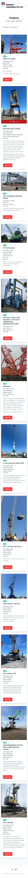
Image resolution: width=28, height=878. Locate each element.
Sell (5, 56)
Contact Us (8, 79)
